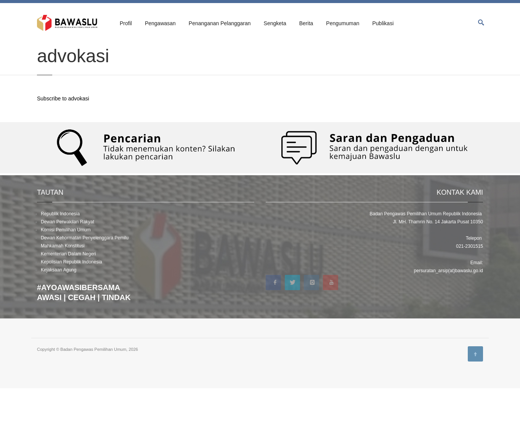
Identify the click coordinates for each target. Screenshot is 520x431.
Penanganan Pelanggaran (220, 23)
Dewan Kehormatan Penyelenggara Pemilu (84, 280)
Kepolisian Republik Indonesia (71, 304)
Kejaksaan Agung (58, 312)
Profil (126, 23)
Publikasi (382, 23)
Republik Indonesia (60, 256)
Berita (306, 23)
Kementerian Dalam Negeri (68, 296)
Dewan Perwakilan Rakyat (67, 264)
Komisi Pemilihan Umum (66, 272)
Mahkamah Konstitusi (63, 288)
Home (42, 50)
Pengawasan (160, 23)
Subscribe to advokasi (63, 141)
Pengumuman (342, 23)
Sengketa (275, 23)
